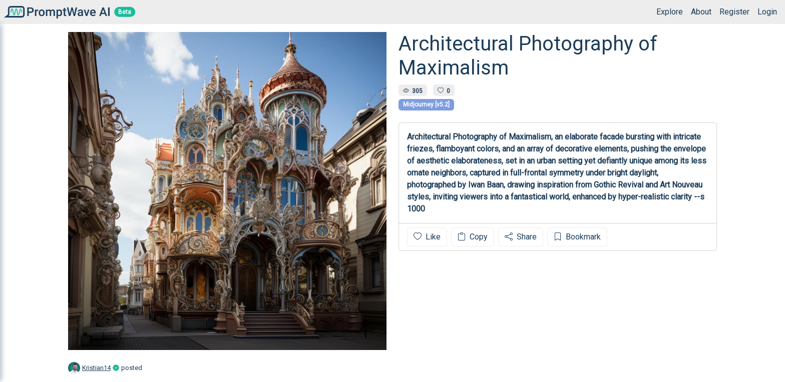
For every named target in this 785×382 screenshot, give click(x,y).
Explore (669, 11)
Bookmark (577, 237)
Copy (473, 237)
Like (427, 237)
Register (734, 11)
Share (521, 237)
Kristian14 (96, 368)
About (701, 11)
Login (767, 11)
